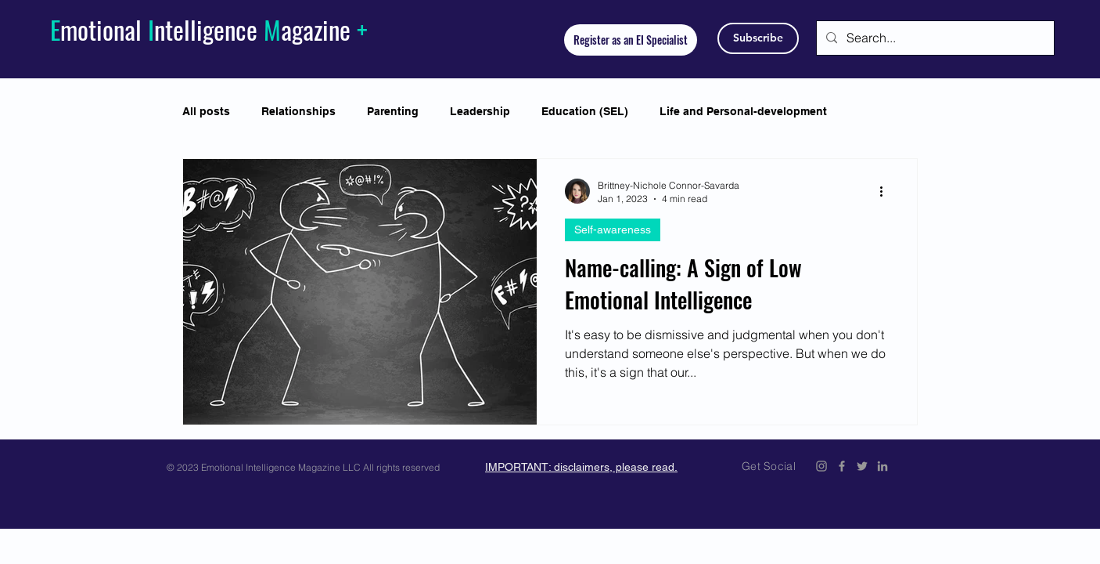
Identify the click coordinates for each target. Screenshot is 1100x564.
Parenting (393, 111)
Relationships (298, 111)
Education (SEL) (584, 111)
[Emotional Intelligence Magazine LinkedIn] (882, 466)
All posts (206, 111)
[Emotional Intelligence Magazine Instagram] (821, 466)
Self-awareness (612, 229)
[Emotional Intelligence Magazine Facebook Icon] (842, 466)
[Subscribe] (758, 38)
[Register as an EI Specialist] (630, 40)
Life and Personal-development (743, 111)
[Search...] (934, 38)
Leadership (480, 111)
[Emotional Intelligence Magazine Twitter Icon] (862, 466)
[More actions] (886, 191)
